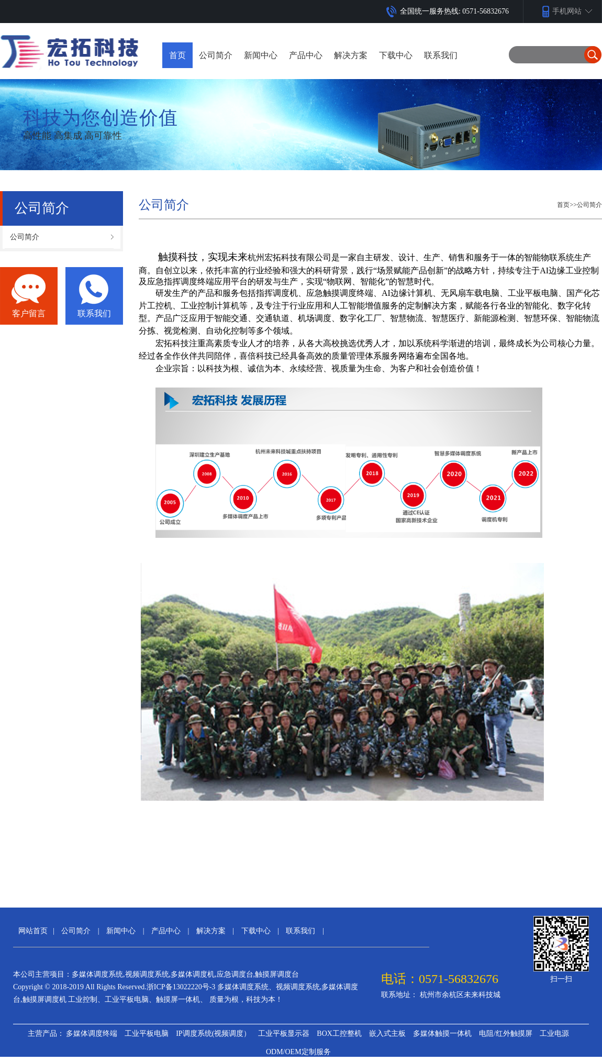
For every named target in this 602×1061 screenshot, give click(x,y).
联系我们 (94, 313)
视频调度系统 (147, 974)
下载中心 (256, 931)
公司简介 (589, 204)
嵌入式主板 (387, 1033)
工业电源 (554, 1033)
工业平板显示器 (283, 1033)
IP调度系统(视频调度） (213, 1033)
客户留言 (29, 313)
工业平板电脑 (147, 1033)
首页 (177, 55)
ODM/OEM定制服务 (298, 1052)
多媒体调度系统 (97, 974)
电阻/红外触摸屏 (505, 1033)
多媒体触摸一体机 (442, 1033)
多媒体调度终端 (91, 1033)
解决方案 (211, 931)
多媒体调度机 (193, 974)
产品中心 (166, 931)
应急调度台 (235, 974)
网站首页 (33, 931)
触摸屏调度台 (277, 974)
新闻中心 (121, 931)
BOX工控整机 (339, 1033)
